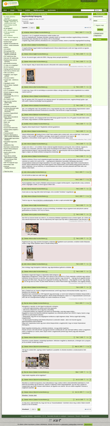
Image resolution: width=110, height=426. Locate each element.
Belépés (100, 29)
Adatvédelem (37, 416)
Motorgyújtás (7, 115)
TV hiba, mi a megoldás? (11, 65)
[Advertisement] (100, 73)
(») (49, 32)
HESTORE (89, 0)
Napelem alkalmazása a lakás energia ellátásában (11, 135)
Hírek (5, 10)
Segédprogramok (39, 10)
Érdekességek (8, 42)
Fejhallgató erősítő (9, 83)
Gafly (25, 196)
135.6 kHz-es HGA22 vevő (11, 71)
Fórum (20, 10)
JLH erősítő (7, 49)
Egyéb (32, 23)
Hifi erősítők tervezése (10, 63)
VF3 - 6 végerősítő (9, 120)
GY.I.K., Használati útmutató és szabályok (54, 416)
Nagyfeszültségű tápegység (32, 16)
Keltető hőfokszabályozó (11, 149)
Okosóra (6, 124)
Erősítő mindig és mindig (11, 92)
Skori (25, 303)
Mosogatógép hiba (9, 51)
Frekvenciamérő (8, 133)
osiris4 (31, 19)
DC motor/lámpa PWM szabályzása (10, 160)
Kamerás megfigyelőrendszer (10, 167)
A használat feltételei (27, 416)
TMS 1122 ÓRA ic (9, 72)
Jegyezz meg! (100, 25)
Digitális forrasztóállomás (11, 43)
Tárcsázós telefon (9, 78)
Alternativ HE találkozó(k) (11, 58)
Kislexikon (94, 0)
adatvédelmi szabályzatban (69, 424)
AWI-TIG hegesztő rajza (11, 162)
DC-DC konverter (9, 67)
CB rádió (6, 104)
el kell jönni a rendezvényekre (44, 200)
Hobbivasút (83, 0)
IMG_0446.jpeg (30, 83)
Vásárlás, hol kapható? (10, 40)
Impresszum (70, 416)
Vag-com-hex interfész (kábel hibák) (10, 101)
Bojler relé (7, 122)
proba (25, 156)
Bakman (26, 96)
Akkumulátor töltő (9, 164)
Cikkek (12, 10)
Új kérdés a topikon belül (80, 16)
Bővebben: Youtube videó (29, 395)
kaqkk (35, 54)
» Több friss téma (8, 171)
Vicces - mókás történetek (11, 45)
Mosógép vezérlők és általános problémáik (10, 53)
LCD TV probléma (9, 90)
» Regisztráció (97, 35)
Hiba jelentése (85, 416)
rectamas (26, 32)
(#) (22, 32)
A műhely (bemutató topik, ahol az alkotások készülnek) (11, 110)
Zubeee (36, 32)
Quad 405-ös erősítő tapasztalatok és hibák (10, 156)
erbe (25, 45)
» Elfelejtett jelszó (98, 33)
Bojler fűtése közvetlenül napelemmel (11, 117)
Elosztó (78, 416)
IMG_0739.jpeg (32, 368)
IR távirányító (8, 150)
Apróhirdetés (52, 10)
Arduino (6, 47)
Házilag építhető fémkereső (12, 69)
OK (105, 10)
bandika (26, 124)
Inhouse (26, 179)
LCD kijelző (7, 88)
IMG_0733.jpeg (44, 368)
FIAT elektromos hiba (10, 56)
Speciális (26, 23)
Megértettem (88, 424)
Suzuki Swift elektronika (11, 127)
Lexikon (27, 10)
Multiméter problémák (10, 106)
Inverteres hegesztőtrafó (11, 113)
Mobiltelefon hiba (9, 145)
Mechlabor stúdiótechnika (11, 147)
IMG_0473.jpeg (32, 234)
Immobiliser (7, 126)
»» (39, 409)
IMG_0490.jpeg (29, 260)
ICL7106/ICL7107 (9, 99)
